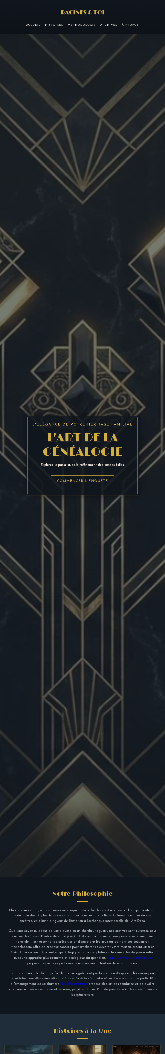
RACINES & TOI (82, 12)
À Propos (130, 25)
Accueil (33, 25)
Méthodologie (82, 25)
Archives (108, 25)
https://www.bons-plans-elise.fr (129, 958)
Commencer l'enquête (82, 481)
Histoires (54, 25)
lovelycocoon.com (75, 984)
